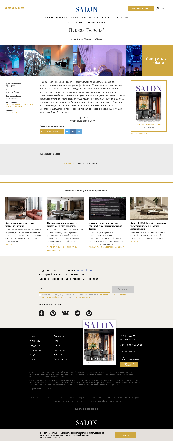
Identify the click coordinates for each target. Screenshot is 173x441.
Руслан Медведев (27, 104)
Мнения (101, 22)
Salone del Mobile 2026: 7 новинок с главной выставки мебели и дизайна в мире (148, 226)
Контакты (98, 397)
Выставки (59, 336)
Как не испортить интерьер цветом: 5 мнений (20, 224)
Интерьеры (61, 17)
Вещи (108, 17)
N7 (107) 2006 (11, 113)
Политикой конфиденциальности (56, 297)
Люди (116, 17)
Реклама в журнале (77, 397)
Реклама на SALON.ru (139, 134)
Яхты (71, 22)
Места (100, 17)
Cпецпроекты (60, 359)
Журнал (124, 17)
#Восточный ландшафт (114, 247)
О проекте (34, 397)
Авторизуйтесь (70, 163)
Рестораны (89, 22)
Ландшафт (74, 17)
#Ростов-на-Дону (53, 250)
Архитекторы (88, 17)
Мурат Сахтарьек (13, 104)
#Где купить (135, 241)
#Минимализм (71, 247)
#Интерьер (9, 244)
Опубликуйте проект (140, 8)
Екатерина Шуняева (14, 106)
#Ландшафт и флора (96, 247)
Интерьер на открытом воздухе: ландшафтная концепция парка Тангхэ (105, 226)
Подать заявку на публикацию (123, 397)
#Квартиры (60, 247)
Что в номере (128, 351)
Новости (49, 17)
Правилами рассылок (81, 297)
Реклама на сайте (53, 397)
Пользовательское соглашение (67, 401)
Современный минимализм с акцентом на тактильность (62, 224)
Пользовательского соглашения (112, 295)
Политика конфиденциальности (105, 401)
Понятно (125, 435)
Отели (78, 22)
